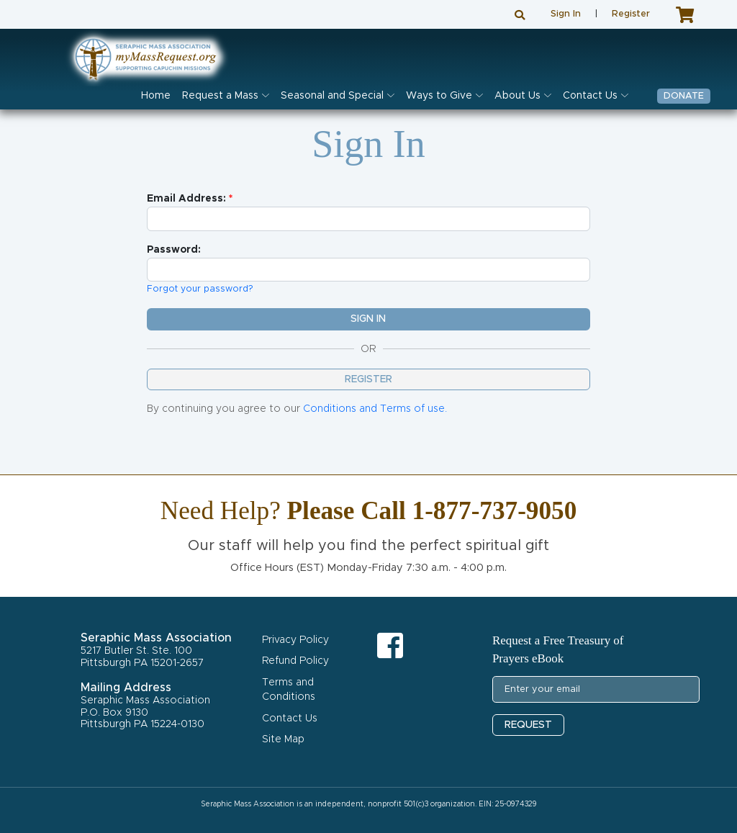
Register (631, 14)
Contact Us (289, 718)
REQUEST (528, 725)
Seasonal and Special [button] (332, 96)
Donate (684, 96)
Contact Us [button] (590, 96)
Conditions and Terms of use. (375, 409)
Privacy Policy (295, 640)
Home (156, 96)
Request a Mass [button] (220, 96)
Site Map (283, 739)
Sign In (566, 14)
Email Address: (186, 199)
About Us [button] (517, 96)
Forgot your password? (200, 289)
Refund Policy (295, 661)
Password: (174, 250)
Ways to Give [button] (439, 96)
